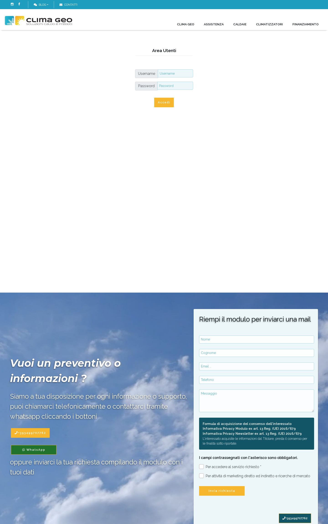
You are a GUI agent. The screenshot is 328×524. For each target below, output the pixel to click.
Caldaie (239, 24)
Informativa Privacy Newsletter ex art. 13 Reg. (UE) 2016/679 (252, 433)
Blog (40, 4)
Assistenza (214, 24)
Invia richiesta (222, 491)
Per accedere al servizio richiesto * (230, 466)
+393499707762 (295, 518)
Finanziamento (305, 24)
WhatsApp (33, 449)
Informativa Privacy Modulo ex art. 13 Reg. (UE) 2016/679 (249, 428)
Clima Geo (185, 24)
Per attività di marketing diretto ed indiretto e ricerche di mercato (254, 475)
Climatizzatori (269, 24)
